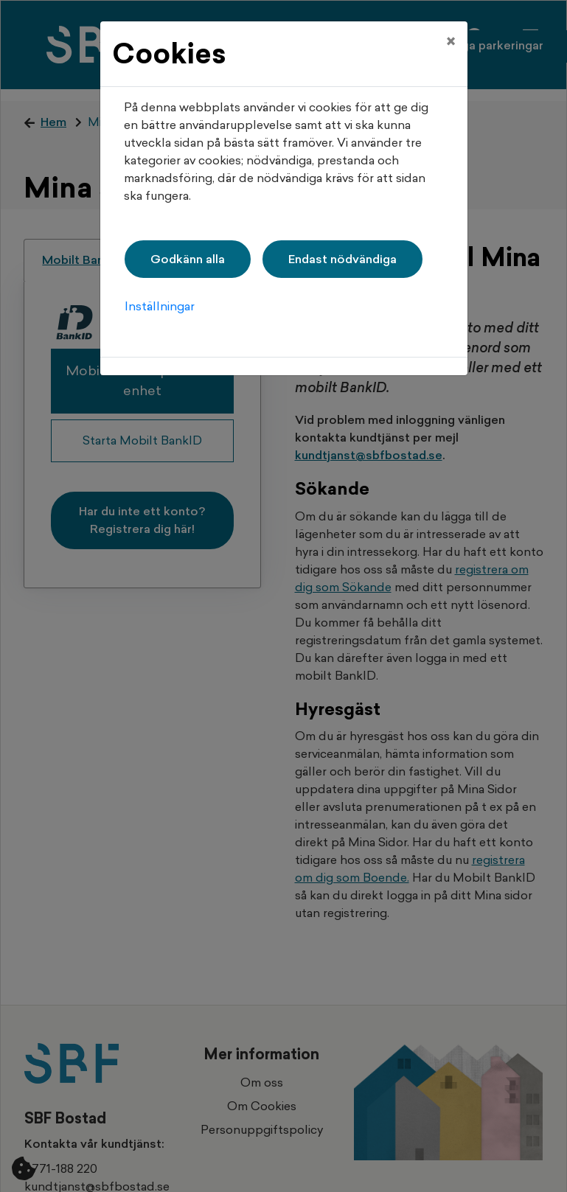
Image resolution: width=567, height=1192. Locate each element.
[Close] (450, 34)
